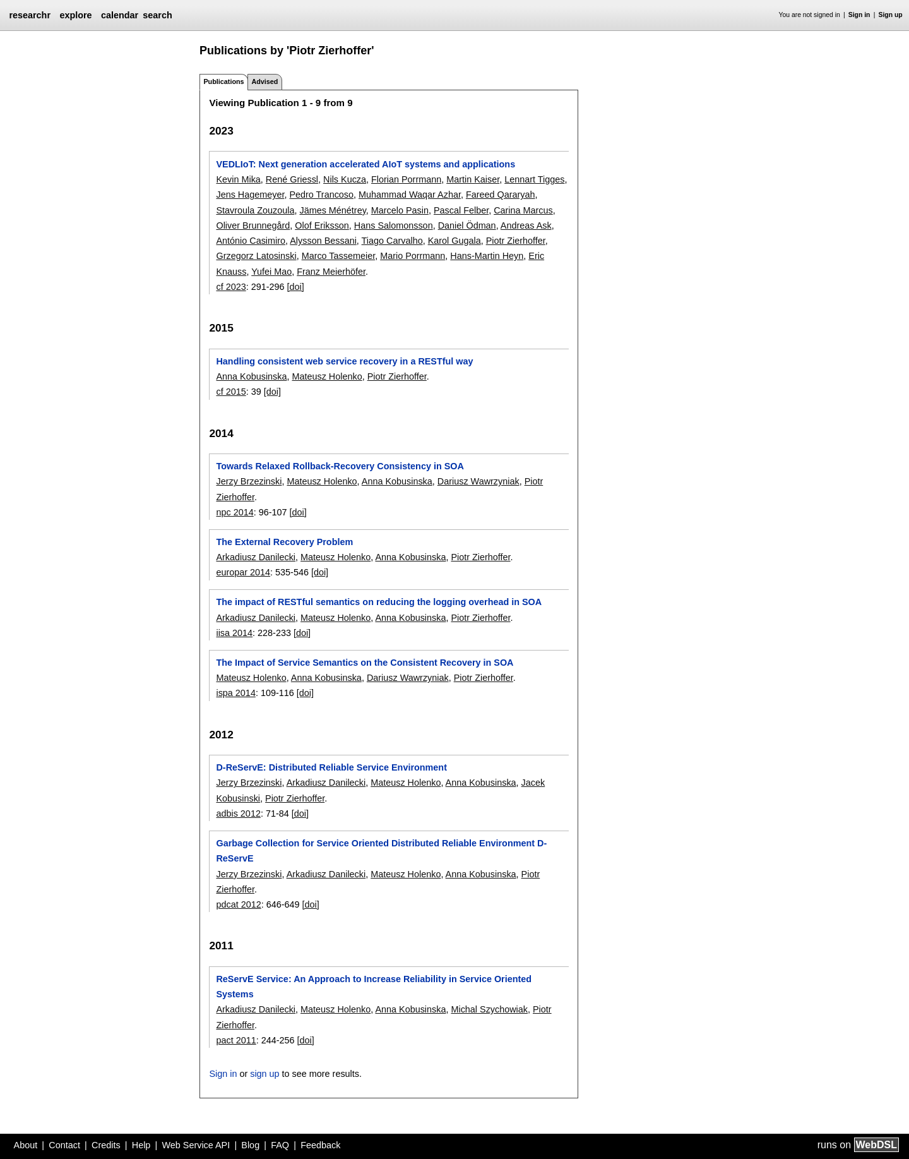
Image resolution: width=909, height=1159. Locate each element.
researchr (29, 15)
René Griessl (292, 179)
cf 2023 (231, 287)
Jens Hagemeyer (250, 194)
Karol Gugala (454, 241)
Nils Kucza (344, 179)
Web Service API (196, 1145)
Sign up (891, 14)
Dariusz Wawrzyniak (478, 481)
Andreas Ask (526, 225)
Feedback (320, 1145)
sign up (264, 1074)
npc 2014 (234, 512)
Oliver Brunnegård (253, 225)
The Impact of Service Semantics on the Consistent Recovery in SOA (364, 663)
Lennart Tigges (534, 179)
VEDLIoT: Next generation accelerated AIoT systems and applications (365, 164)
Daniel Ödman (467, 225)
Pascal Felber (461, 210)
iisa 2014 (234, 633)
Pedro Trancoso (321, 194)
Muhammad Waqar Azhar (410, 194)
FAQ (280, 1145)
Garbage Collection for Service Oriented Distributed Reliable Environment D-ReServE (381, 850)
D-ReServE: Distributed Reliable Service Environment (331, 767)
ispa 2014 (235, 693)
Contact (64, 1145)
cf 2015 (231, 392)
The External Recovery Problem (284, 542)
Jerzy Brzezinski (249, 481)
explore (75, 15)
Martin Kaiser (472, 179)
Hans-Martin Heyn (486, 256)
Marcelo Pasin (400, 210)
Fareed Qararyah (500, 194)
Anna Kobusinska (251, 376)
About (26, 1145)
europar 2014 (243, 572)
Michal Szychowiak (489, 1009)
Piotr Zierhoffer (515, 241)
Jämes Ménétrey (332, 210)
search (157, 15)
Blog (250, 1145)
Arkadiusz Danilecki (255, 557)
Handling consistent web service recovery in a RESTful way (344, 361)
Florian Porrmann (406, 179)
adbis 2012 (238, 813)
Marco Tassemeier (339, 256)
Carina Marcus (523, 210)
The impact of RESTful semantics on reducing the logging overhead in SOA (379, 602)
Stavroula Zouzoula (255, 210)
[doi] (295, 287)
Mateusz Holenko (327, 376)
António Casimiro (250, 241)
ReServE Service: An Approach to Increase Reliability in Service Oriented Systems (374, 986)
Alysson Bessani (323, 241)
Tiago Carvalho (392, 241)
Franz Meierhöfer (331, 272)
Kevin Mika (238, 179)
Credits (106, 1145)
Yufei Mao (271, 272)
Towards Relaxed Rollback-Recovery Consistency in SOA (339, 466)
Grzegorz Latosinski (256, 256)
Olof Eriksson (322, 225)
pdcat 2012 (238, 904)
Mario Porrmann (412, 256)
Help (141, 1145)
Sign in (859, 14)
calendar (119, 15)
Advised (264, 81)
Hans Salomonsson (393, 225)
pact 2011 (236, 1040)
